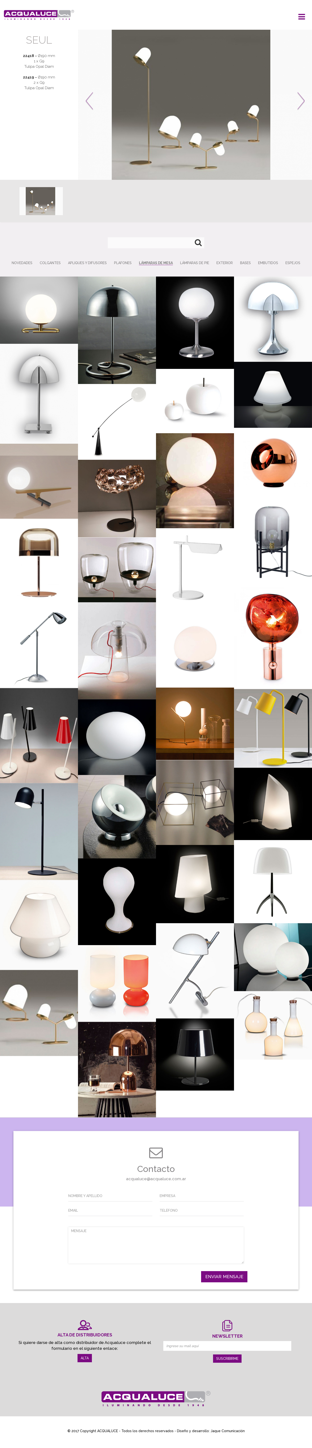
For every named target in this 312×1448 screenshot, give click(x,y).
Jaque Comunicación (228, 1431)
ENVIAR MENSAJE (224, 1276)
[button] (101, 105)
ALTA (85, 1358)
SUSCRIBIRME (227, 1359)
